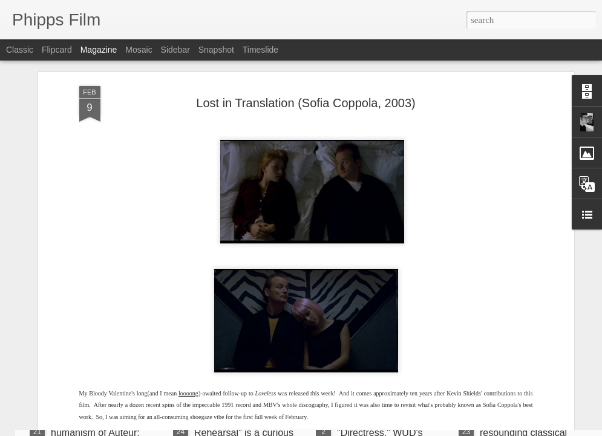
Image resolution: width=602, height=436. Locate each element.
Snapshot (216, 49)
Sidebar (175, 49)
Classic (19, 49)
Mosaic (138, 49)
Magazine (98, 49)
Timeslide (260, 49)
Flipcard (57, 49)
